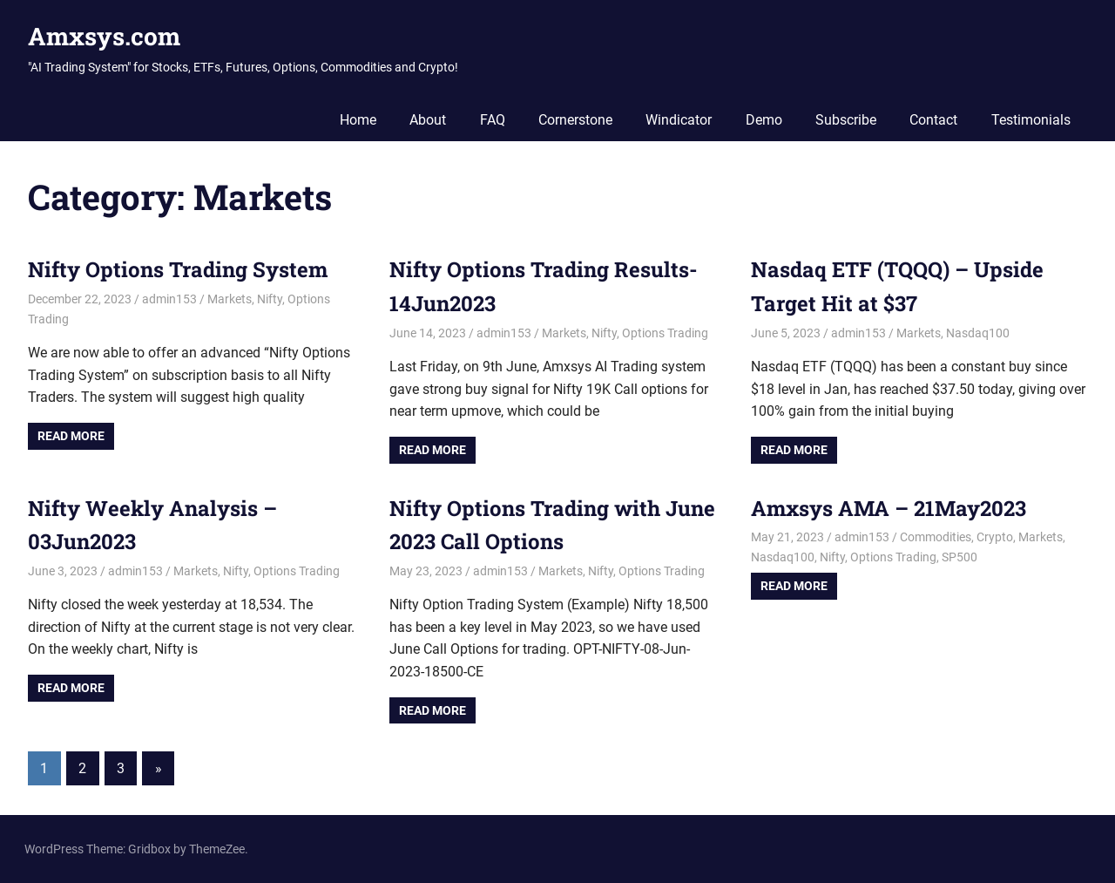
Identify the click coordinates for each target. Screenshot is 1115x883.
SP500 (959, 557)
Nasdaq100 (978, 333)
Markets (229, 299)
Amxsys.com (104, 36)
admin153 (169, 299)
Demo (764, 120)
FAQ (492, 120)
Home (358, 120)
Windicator (678, 120)
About (427, 120)
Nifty (269, 299)
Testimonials (1031, 120)
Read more (71, 436)
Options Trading (665, 333)
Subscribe (845, 120)
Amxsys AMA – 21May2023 (888, 508)
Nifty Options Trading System (178, 269)
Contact (933, 120)
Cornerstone (575, 120)
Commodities (935, 537)
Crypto (994, 537)
